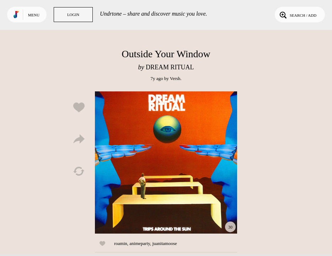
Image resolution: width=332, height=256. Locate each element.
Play (166, 162)
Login (73, 14)
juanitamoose (164, 243)
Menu (33, 15)
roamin (120, 243)
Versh (175, 78)
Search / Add (297, 14)
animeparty (139, 243)
